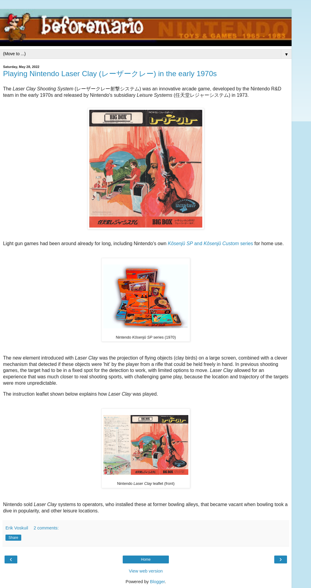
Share (13, 538)
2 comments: (46, 527)
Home (146, 559)
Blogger (157, 581)
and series (210, 243)
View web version (146, 571)
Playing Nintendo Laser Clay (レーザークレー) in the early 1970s (110, 73)
